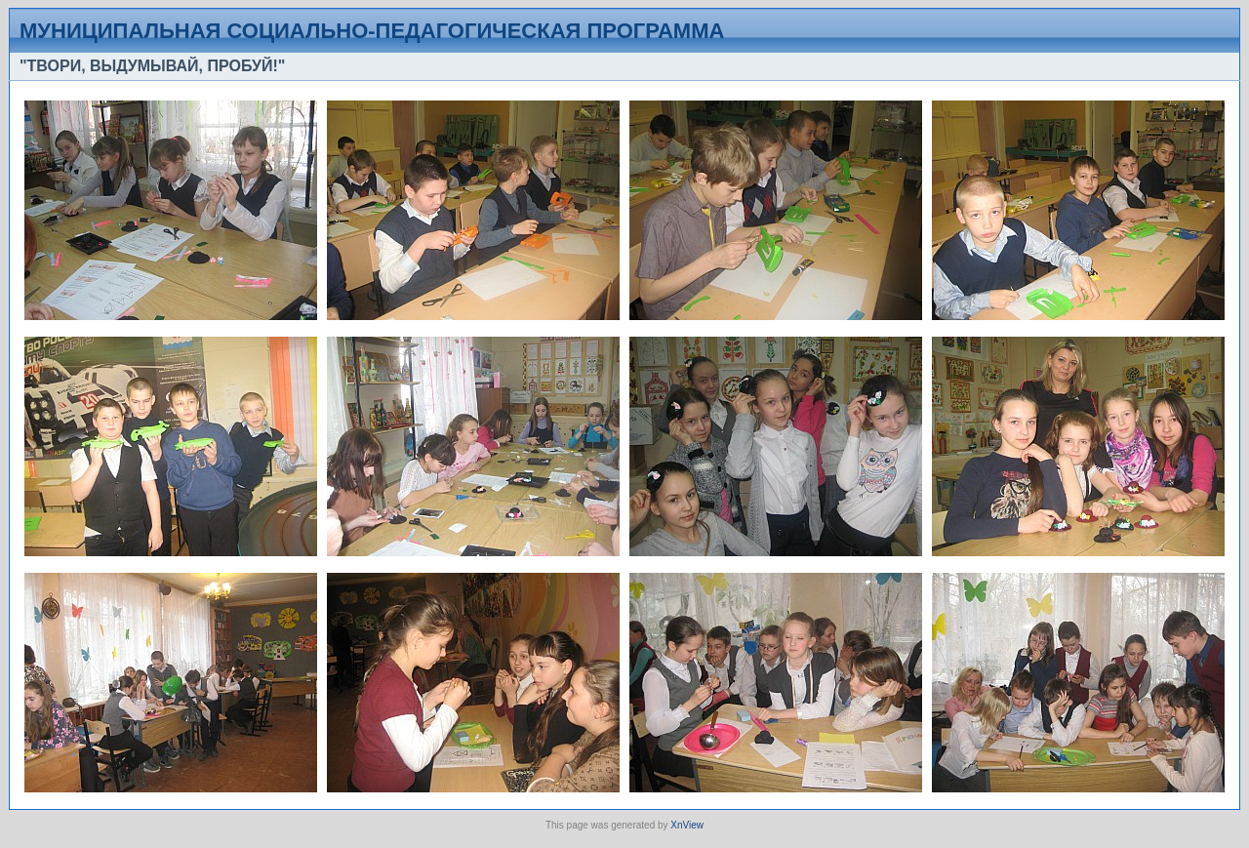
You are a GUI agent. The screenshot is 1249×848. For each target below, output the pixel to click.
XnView (687, 825)
